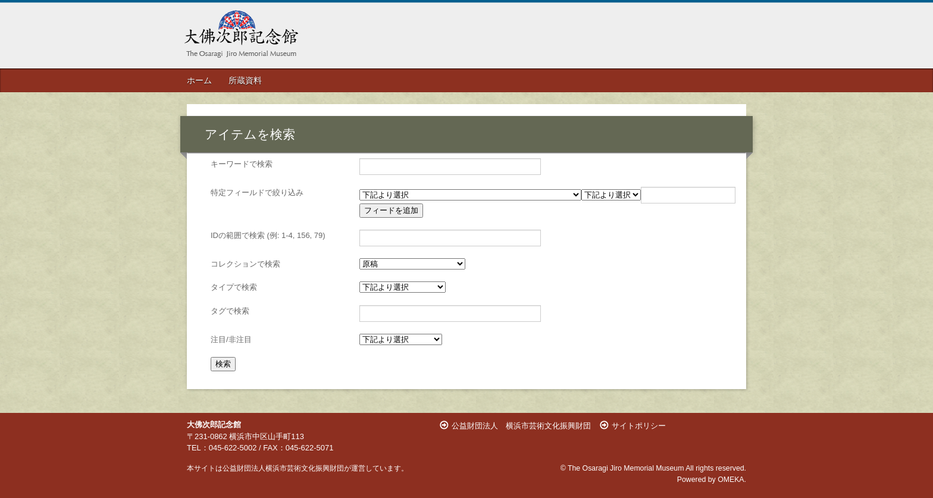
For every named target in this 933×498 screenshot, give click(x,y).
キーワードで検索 (242, 163)
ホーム (199, 80)
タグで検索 (230, 310)
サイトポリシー (639, 425)
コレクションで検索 (245, 263)
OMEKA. (732, 479)
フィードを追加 (391, 210)
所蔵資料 (245, 80)
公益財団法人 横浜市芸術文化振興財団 (521, 425)
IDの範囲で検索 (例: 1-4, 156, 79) (268, 235)
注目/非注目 (231, 339)
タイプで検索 (234, 287)
